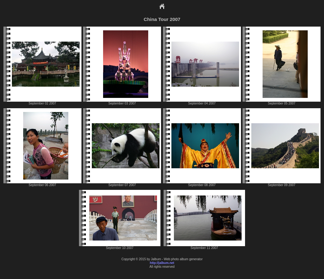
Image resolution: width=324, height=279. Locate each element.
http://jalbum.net (162, 263)
